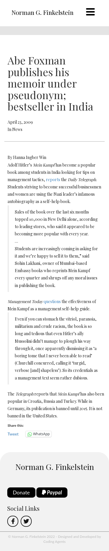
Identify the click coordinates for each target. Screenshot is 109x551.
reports (53, 179)
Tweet (13, 433)
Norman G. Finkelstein (42, 12)
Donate (21, 492)
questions (52, 301)
